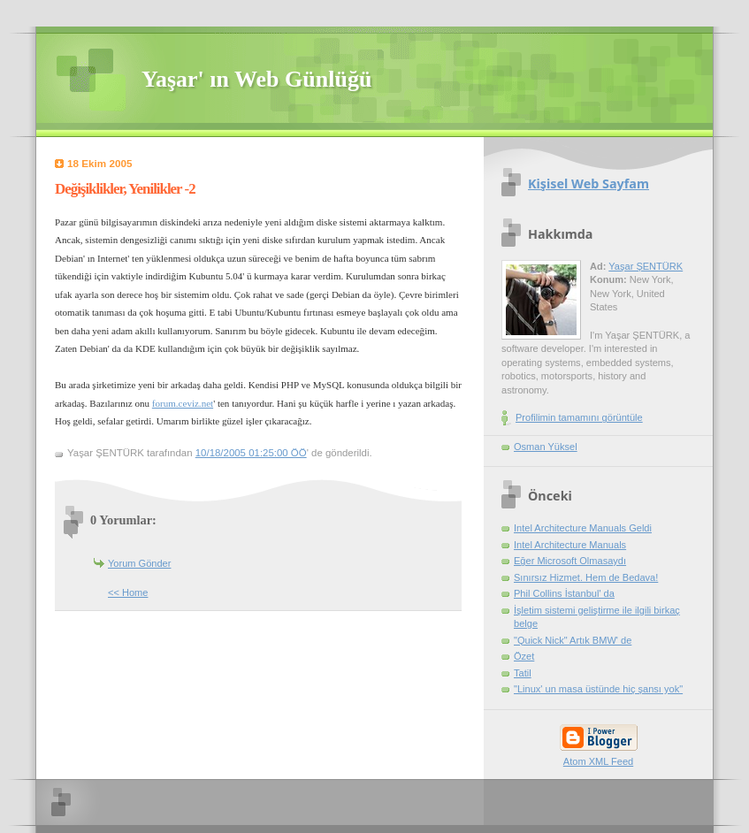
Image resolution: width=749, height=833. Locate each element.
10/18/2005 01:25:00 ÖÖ (251, 452)
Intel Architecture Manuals (570, 544)
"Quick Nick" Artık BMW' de (572, 640)
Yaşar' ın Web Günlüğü (256, 79)
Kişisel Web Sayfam (588, 183)
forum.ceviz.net (182, 403)
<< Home (128, 592)
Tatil (522, 673)
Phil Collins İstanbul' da (564, 593)
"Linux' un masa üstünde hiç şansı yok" (598, 689)
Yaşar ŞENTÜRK (645, 266)
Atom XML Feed (598, 761)
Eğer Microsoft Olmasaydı (570, 560)
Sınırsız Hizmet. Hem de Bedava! (586, 577)
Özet (524, 656)
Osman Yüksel (545, 446)
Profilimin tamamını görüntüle (579, 417)
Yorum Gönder (139, 563)
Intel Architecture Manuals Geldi (583, 528)
